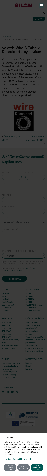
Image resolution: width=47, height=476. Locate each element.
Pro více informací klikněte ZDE (17, 459)
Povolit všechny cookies (37, 467)
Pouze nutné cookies (10, 467)
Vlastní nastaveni (23, 467)
